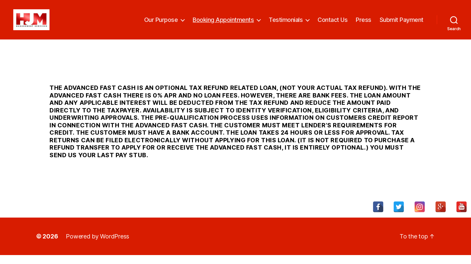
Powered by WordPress (97, 245)
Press (363, 24)
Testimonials (286, 24)
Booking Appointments (223, 24)
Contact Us (332, 24)
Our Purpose (161, 24)
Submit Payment (402, 24)
